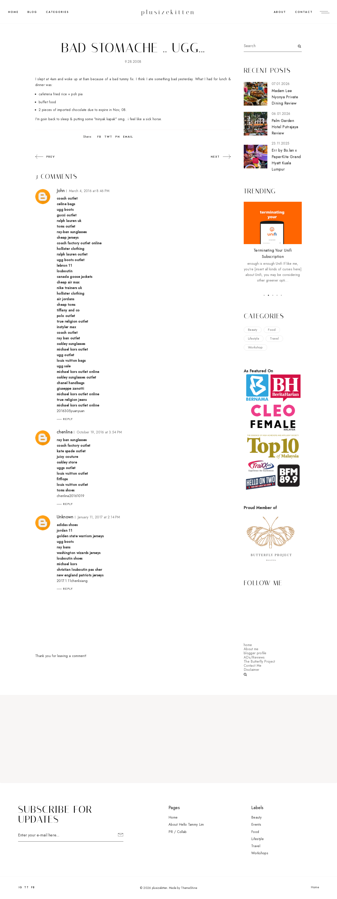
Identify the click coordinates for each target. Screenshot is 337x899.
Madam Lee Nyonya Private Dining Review (285, 97)
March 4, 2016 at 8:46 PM (89, 190)
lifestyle (253, 338)
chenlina (64, 432)
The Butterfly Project (259, 661)
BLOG (32, 12)
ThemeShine (189, 888)
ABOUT (280, 12)
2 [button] (268, 295)
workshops (259, 853)
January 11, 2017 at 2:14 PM (99, 517)
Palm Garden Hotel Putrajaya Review (285, 127)
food (272, 329)
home (248, 644)
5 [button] (281, 295)
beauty (252, 329)
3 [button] (273, 295)
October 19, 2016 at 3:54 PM (99, 432)
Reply (68, 419)
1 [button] (264, 295)
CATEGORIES (57, 12)
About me (251, 649)
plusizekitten (168, 12)
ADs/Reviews (254, 657)
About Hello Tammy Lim (186, 824)
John (61, 191)
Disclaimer (251, 669)
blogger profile (255, 653)
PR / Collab (177, 831)
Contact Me (252, 665)
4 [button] (277, 295)
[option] (273, 242)
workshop (255, 347)
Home (13, 12)
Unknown (65, 517)
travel (274, 338)
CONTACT (304, 12)
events (256, 824)
